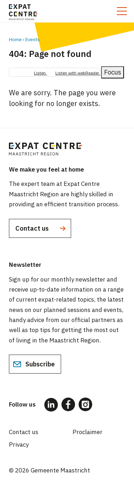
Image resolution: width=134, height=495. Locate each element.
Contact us (41, 228)
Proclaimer (88, 432)
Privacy (19, 444)
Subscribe (34, 364)
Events (32, 40)
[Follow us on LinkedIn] (51, 405)
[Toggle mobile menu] (121, 11)
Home (15, 40)
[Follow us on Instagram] (85, 404)
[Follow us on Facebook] (68, 404)
